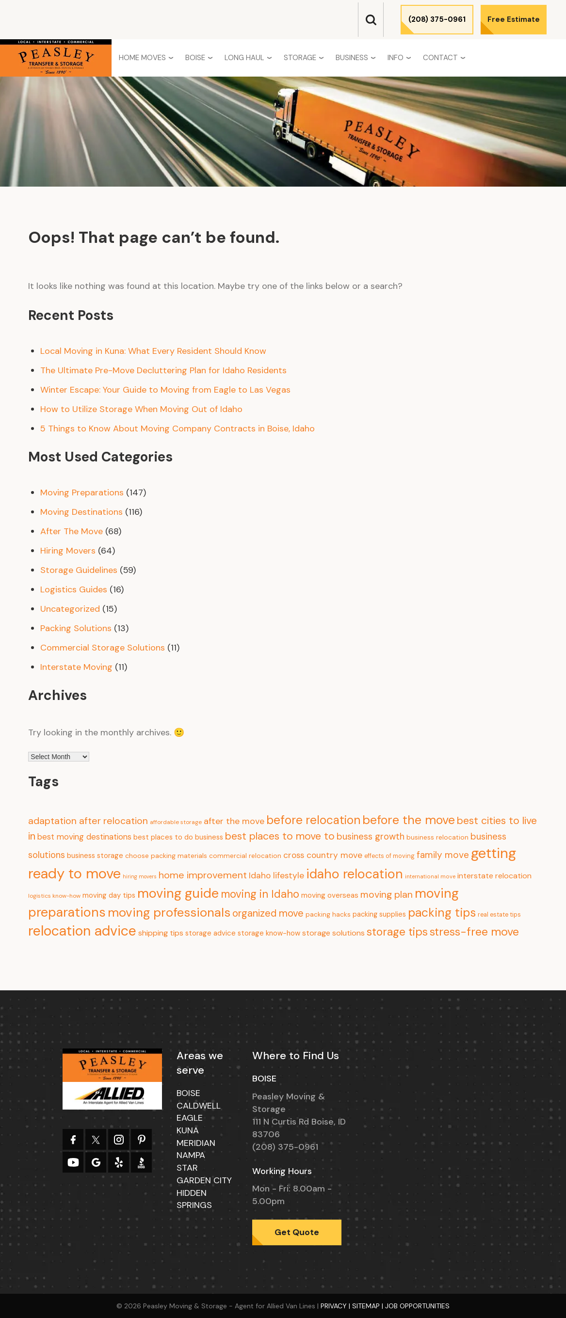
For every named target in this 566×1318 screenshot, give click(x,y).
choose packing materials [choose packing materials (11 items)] (166, 855)
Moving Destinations (81, 512)
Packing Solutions (76, 628)
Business (352, 58)
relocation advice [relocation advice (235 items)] (82, 931)
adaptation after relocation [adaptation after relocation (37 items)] (88, 820)
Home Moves (142, 58)
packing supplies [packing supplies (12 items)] (379, 914)
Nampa (191, 1155)
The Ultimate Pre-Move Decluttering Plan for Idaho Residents (163, 370)
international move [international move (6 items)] (430, 876)
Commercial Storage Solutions (102, 647)
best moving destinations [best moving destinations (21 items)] (84, 836)
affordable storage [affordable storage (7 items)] (176, 822)
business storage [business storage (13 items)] (95, 855)
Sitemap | (368, 1306)
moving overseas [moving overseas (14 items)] (329, 895)
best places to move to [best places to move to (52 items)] (280, 836)
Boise (195, 58)
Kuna (188, 1130)
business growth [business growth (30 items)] (370, 836)
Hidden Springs (194, 1199)
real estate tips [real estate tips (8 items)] (499, 915)
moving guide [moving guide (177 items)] (178, 893)
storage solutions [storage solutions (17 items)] (333, 933)
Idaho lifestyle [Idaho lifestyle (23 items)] (276, 875)
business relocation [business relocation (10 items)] (437, 837)
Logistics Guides (73, 589)
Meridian (196, 1143)
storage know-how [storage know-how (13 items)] (269, 933)
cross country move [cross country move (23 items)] (322, 855)
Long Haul (244, 58)
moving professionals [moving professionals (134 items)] (169, 912)
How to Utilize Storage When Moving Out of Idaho (141, 409)
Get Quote (297, 1232)
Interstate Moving (76, 667)
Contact (440, 58)
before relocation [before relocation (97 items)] (313, 820)
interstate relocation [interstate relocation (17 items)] (494, 876)
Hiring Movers (68, 550)
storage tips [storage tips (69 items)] (397, 931)
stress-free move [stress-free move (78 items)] (474, 931)
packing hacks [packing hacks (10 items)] (328, 914)
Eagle (190, 1118)
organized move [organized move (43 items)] (268, 913)
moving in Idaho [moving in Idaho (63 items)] (260, 894)
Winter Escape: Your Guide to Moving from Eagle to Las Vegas (165, 390)
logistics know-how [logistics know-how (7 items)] (54, 896)
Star (187, 1168)
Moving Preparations (82, 492)
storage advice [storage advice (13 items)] (210, 933)
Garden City (204, 1180)
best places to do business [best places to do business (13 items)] (178, 837)
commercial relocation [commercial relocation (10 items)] (245, 856)
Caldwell (199, 1106)
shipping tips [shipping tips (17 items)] (160, 933)
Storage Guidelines (78, 570)
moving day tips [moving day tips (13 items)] (108, 895)
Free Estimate (513, 19)
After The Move (71, 531)
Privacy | (336, 1306)
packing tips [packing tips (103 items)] (442, 913)
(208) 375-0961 (437, 19)
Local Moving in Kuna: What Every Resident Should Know (153, 351)
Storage (300, 58)
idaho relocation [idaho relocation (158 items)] (354, 874)
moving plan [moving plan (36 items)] (386, 895)
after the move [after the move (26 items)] (234, 821)
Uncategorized (70, 609)
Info (396, 58)
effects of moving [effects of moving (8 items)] (389, 856)
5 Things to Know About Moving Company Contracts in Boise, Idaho (177, 428)
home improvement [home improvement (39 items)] (203, 875)
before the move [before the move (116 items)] (408, 820)
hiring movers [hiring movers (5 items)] (140, 876)
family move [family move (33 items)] (443, 855)
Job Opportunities (417, 1306)
